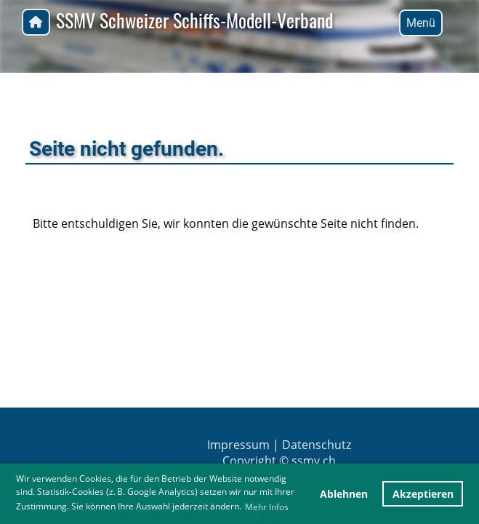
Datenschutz (316, 445)
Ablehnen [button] (344, 494)
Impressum (238, 445)
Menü (420, 23)
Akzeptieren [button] (423, 494)
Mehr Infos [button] (267, 507)
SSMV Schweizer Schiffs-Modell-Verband (194, 20)
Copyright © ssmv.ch (279, 461)
